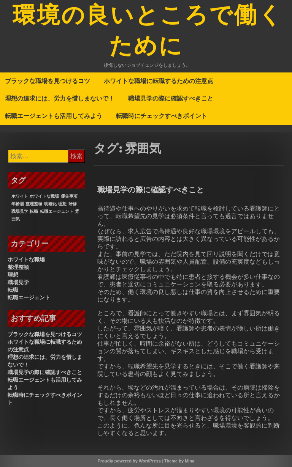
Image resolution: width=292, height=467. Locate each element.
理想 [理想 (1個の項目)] (62, 203)
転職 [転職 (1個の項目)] (34, 211)
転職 (13, 290)
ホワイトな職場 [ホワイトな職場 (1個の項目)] (44, 196)
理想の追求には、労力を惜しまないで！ (59, 98)
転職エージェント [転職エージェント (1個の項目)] (56, 211)
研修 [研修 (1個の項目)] (72, 203)
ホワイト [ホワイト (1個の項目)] (19, 196)
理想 (13, 275)
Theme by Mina (179, 461)
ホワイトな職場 (26, 259)
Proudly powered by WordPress (129, 461)
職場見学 (18, 282)
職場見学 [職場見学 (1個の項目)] (19, 211)
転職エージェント (29, 297)
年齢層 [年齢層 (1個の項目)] (17, 203)
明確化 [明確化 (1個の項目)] (50, 203)
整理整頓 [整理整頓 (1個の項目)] (33, 203)
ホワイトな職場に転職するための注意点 (158, 81)
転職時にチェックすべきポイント (161, 116)
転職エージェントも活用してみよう (53, 116)
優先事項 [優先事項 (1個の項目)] (69, 196)
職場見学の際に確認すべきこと (170, 98)
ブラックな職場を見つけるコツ (47, 81)
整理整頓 (18, 267)
